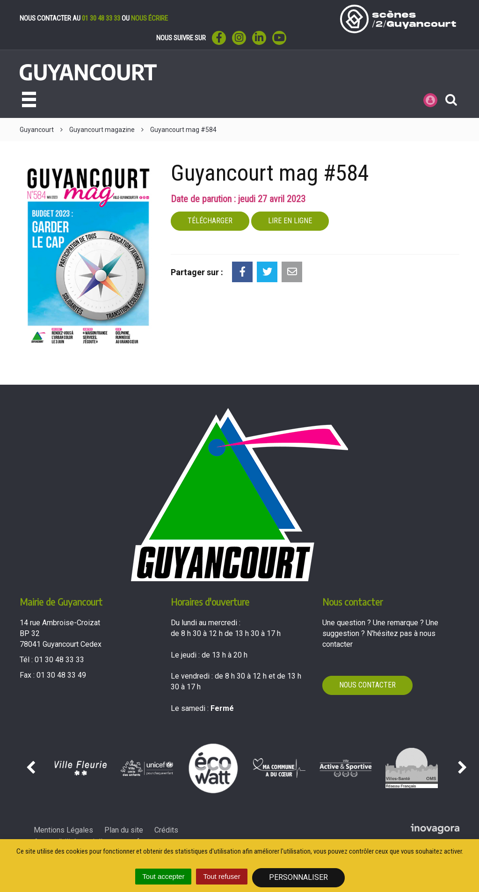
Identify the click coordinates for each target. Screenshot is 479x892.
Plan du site (123, 830)
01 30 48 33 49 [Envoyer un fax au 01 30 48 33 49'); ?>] (61, 675)
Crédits (166, 830)
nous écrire (149, 18)
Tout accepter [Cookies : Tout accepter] (163, 876)
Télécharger (210, 220)
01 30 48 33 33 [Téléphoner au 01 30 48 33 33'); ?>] (59, 659)
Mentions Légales (63, 830)
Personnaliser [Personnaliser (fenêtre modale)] (298, 877)
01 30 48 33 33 (101, 18)
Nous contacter (367, 684)
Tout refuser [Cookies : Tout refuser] (221, 876)
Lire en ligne (290, 220)
